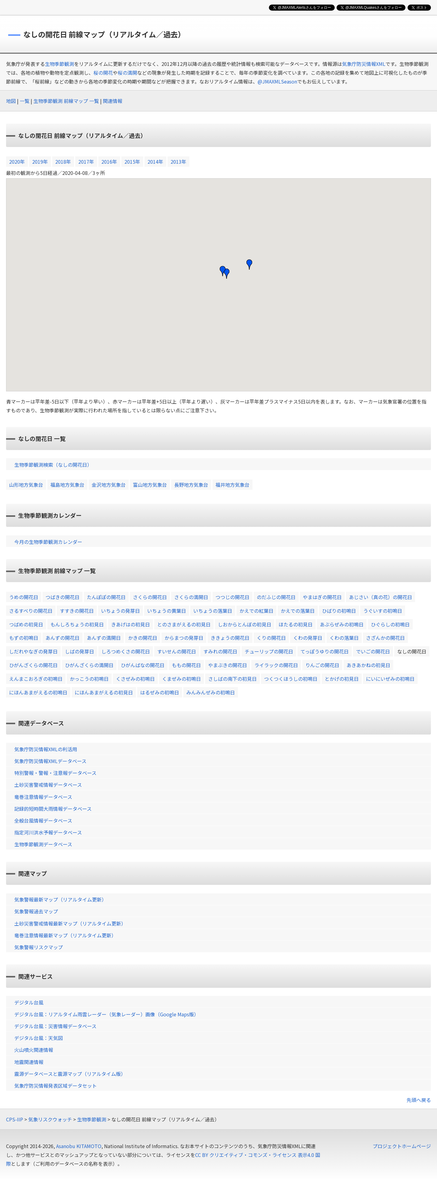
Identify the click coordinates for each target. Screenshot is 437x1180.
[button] (249, 264)
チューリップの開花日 (269, 651)
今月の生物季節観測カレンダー (48, 541)
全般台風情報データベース (43, 820)
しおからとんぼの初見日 (244, 624)
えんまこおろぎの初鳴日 (36, 678)
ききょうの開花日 (230, 637)
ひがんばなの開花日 (142, 665)
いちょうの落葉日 (212, 610)
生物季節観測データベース (43, 844)
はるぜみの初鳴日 (159, 692)
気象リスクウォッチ (50, 1119)
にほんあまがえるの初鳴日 (38, 692)
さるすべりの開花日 (31, 610)
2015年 (132, 161)
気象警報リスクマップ (38, 947)
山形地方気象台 (26, 484)
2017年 (86, 161)
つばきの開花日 (63, 597)
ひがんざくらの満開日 (89, 665)
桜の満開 (127, 72)
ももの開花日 (186, 665)
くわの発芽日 (307, 637)
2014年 (155, 161)
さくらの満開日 (191, 597)
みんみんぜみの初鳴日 (210, 692)
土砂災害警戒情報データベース (48, 784)
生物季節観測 (59, 63)
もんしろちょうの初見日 (77, 624)
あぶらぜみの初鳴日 (342, 624)
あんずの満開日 (104, 637)
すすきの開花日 (77, 610)
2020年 (17, 161)
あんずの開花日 (63, 637)
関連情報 (112, 100)
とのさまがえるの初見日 (184, 624)
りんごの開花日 (322, 665)
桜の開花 (103, 72)
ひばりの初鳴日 (339, 610)
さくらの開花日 (150, 597)
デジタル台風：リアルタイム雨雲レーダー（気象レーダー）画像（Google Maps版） (106, 1014)
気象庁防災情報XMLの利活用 (45, 749)
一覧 (24, 100)
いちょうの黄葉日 (166, 610)
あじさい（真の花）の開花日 (380, 597)
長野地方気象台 (191, 484)
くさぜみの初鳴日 (135, 678)
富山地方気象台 (150, 484)
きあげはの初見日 (130, 624)
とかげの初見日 (342, 678)
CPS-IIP (14, 1119)
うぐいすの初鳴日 (382, 610)
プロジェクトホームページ (402, 1146)
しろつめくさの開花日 (125, 651)
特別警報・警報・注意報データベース (55, 772)
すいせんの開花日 (176, 651)
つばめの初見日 (26, 624)
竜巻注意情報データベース (43, 796)
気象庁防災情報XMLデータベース (50, 761)
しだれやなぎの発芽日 (33, 651)
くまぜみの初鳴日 (181, 678)
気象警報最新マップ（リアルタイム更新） (60, 899)
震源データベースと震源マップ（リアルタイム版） (70, 1073)
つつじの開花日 (232, 597)
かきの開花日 (142, 637)
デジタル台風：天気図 (38, 1038)
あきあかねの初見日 (368, 665)
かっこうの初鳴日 (89, 678)
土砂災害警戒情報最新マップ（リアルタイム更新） (70, 923)
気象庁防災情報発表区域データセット (55, 1085)
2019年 (40, 161)
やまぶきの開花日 (227, 665)
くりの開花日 (271, 637)
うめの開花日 (23, 597)
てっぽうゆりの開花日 (324, 651)
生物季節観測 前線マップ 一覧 (66, 100)
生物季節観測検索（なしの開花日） (53, 464)
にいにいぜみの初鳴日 (390, 678)
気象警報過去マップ (36, 911)
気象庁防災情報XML (363, 63)
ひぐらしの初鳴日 (390, 624)
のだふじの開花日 (276, 597)
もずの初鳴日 (23, 637)
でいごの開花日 (373, 651)
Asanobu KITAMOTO (78, 1146)
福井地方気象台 (232, 484)
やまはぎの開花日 (322, 597)
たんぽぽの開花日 (106, 597)
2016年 (109, 161)
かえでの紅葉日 (256, 610)
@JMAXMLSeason (277, 81)
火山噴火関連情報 (33, 1049)
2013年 (178, 161)
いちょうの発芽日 (120, 610)
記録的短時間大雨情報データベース (53, 808)
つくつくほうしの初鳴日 (290, 678)
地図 (11, 100)
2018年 (63, 161)
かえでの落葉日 (298, 610)
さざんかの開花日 (385, 637)
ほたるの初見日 (296, 624)
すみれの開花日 (220, 651)
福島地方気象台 (67, 484)
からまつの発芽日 (183, 637)
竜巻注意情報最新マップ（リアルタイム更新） (65, 935)
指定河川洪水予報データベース (48, 832)
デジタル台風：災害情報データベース (55, 1026)
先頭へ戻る (419, 1099)
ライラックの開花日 (276, 665)
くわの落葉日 (344, 637)
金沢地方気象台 (109, 484)
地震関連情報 (28, 1062)
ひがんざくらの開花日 (33, 665)
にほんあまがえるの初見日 (104, 692)
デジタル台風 (28, 1002)
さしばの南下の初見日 (232, 678)
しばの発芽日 (79, 651)
